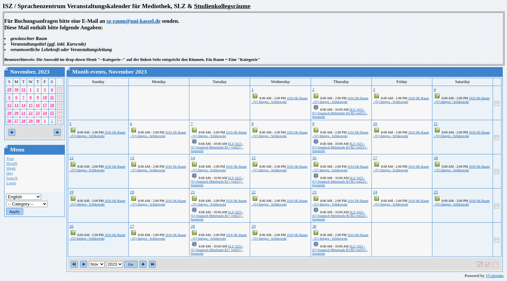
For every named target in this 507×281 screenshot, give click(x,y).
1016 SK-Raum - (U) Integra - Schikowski (279, 100)
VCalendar (494, 276)
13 (16, 105)
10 (45, 97)
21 (24, 113)
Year (10, 158)
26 (9, 121)
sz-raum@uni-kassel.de (134, 21)
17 (45, 105)
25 (52, 113)
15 (30, 105)
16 (38, 105)
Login (11, 183)
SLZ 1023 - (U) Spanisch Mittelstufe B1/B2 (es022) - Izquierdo (340, 113)
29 (9, 89)
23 (38, 113)
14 (24, 105)
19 (9, 113)
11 (52, 97)
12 (9, 105)
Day (9, 173)
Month (11, 163)
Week (11, 168)
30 (16, 89)
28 (24, 121)
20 (16, 113)
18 (52, 105)
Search (12, 178)
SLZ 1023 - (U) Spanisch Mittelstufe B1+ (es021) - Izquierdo (217, 147)
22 (30, 113)
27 (16, 121)
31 (24, 89)
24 (45, 113)
